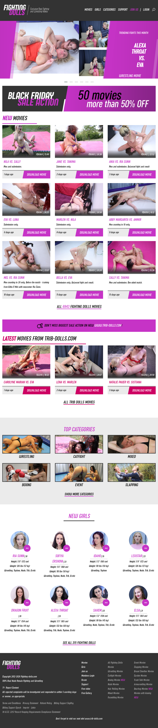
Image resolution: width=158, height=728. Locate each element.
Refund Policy (46, 703)
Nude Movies (113, 684)
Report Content (10, 687)
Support (122, 9)
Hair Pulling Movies (116, 688)
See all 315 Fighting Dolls (79, 643)
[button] (66, 82)
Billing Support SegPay (63, 703)
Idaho (99, 556)
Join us (134, 9)
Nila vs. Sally (12, 162)
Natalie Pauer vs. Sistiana (125, 382)
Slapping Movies (141, 667)
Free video (85, 688)
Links (33, 707)
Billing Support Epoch (11, 707)
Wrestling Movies (115, 671)
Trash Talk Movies (141, 680)
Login (146, 9)
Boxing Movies (116, 680)
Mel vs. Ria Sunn (14, 278)
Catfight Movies (114, 675)
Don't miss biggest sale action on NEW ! (79, 325)
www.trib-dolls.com (93, 718)
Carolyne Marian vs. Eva (19, 382)
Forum (84, 680)
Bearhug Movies (143, 688)
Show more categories (79, 494)
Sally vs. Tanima (119, 278)
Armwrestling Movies (143, 684)
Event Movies (139, 662)
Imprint (26, 707)
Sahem (99, 610)
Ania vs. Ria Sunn (119, 162)
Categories (109, 9)
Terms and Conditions (11, 703)
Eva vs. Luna (11, 220)
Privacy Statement (30, 703)
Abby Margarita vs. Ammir (125, 220)
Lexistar (138, 556)
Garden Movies (140, 675)
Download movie (36, 174)
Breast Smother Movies (144, 671)
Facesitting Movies (115, 697)
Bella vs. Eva (64, 278)
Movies (88, 9)
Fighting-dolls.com (29, 676)
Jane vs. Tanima (65, 162)
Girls (98, 9)
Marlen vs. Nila (66, 220)
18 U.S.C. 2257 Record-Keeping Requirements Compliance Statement (31, 712)
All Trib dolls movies (79, 402)
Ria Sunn (19, 556)
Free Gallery (86, 693)
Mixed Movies (113, 693)
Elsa (138, 610)
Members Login (87, 675)
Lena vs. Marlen (66, 382)
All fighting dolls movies (79, 306)
